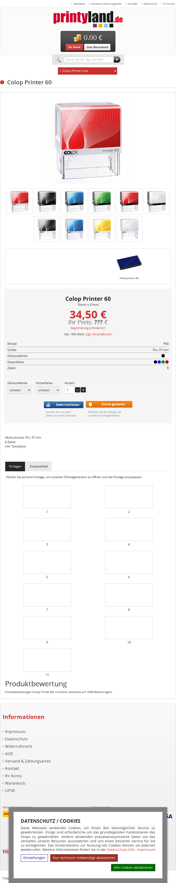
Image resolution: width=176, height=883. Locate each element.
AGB (9, 753)
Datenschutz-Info (121, 849)
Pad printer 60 (129, 278)
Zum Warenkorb (97, 47)
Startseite (79, 3)
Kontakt (133, 3)
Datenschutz (16, 739)
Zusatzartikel (39, 466)
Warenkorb (150, 3)
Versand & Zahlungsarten (106, 3)
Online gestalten (113, 404)
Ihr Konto (169, 3)
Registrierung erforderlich (88, 328)
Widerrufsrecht (18, 746)
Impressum (146, 850)
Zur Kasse (74, 47)
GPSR (10, 790)
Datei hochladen (67, 405)
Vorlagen (15, 466)
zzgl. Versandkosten (98, 334)
